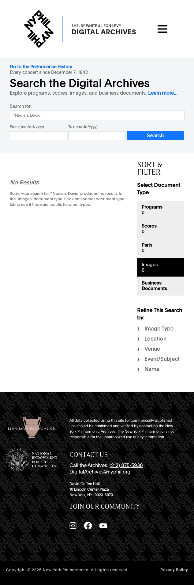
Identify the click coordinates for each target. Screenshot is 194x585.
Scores (149, 226)
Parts (147, 245)
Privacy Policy (174, 570)
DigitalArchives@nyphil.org (99, 472)
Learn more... (162, 93)
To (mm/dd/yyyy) (83, 127)
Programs (152, 207)
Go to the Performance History (41, 66)
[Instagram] (73, 525)
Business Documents (154, 285)
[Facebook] (88, 525)
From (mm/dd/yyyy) (27, 127)
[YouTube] (103, 525)
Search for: (21, 106)
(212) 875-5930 (126, 465)
